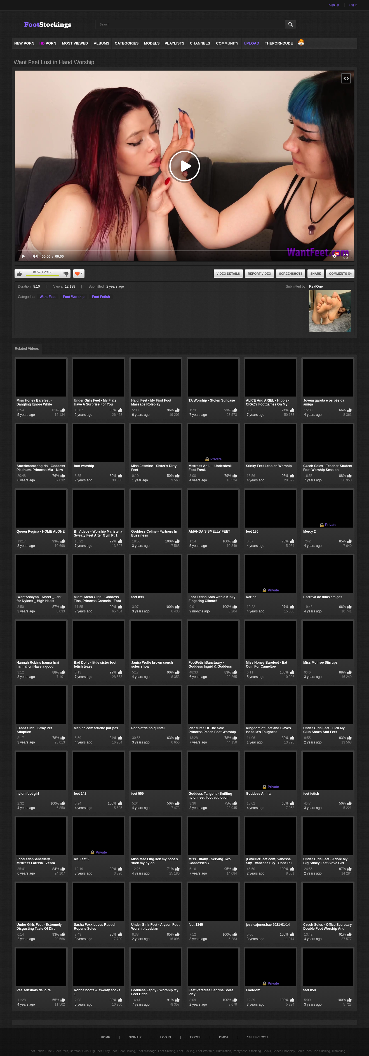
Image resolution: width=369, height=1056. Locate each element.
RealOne (316, 286)
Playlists (174, 43)
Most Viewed (75, 43)
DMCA (223, 1037)
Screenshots (290, 273)
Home (105, 1037)
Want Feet (48, 297)
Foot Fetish (101, 297)
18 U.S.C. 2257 (257, 1037)
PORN (47, 43)
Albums (101, 43)
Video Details (228, 273)
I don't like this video (65, 273)
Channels (200, 43)
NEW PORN (24, 43)
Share (315, 273)
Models (152, 43)
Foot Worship (73, 297)
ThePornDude (279, 43)
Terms (195, 1037)
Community (227, 43)
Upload (251, 43)
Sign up (334, 4)
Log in (353, 4)
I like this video (19, 273)
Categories (126, 43)
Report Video (259, 273)
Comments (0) (340, 273)
